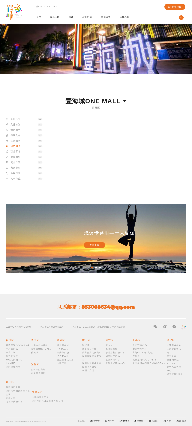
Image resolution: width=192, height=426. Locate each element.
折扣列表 (87, 16)
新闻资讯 (106, 16)
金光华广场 (63, 352)
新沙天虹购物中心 (115, 363)
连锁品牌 (124, 16)
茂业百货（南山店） (93, 352)
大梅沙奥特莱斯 (39, 345)
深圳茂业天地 (13, 367)
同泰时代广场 (113, 356)
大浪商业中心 (174, 345)
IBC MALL (63, 356)
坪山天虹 (11, 398)
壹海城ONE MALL (41, 349)
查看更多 (94, 245)
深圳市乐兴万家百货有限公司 (47, 401)
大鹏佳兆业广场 (40, 397)
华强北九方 (12, 356)
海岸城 (85, 345)
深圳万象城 (63, 345)
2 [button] (96, 268)
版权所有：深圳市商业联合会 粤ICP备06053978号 (26, 421)
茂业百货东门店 (65, 360)
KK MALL (62, 349)
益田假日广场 (89, 349)
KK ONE (11, 363)
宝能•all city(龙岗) (143, 352)
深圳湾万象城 (89, 367)
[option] (96, 238)
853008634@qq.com (108, 307)
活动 (71, 16)
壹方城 (109, 345)
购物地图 (55, 16)
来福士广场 (88, 370)
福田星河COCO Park (18, 345)
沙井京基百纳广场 (115, 352)
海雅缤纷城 (112, 349)
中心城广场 (12, 349)
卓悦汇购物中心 (14, 360)
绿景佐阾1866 (174, 374)
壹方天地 (171, 356)
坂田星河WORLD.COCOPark (149, 363)
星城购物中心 (113, 360)
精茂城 (34, 352)
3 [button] (100, 268)
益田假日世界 (13, 387)
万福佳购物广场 (14, 401)
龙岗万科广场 (140, 345)
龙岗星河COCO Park (144, 360)
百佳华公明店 (38, 373)
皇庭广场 (11, 352)
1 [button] (92, 268)
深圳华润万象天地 (91, 363)
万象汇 (136, 356)
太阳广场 (62, 363)
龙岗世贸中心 (140, 349)
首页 (38, 16)
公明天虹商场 (38, 369)
